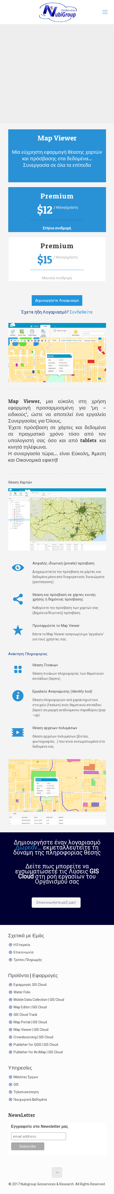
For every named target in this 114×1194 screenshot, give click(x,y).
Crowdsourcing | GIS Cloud (33, 1037)
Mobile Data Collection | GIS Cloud (39, 1000)
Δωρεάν (26, 847)
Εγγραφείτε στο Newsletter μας (39, 1126)
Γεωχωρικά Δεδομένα (30, 1099)
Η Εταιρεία (22, 945)
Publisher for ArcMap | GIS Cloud (38, 1052)
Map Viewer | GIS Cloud (31, 1030)
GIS (16, 1084)
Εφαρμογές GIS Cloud (30, 985)
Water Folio (22, 992)
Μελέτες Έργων (26, 1077)
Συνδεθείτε (81, 312)
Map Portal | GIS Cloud (30, 1022)
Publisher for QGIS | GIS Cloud (36, 1045)
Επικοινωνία (23, 952)
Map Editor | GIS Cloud (30, 1007)
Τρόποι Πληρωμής (28, 960)
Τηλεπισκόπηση (26, 1092)
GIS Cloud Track (25, 1015)
